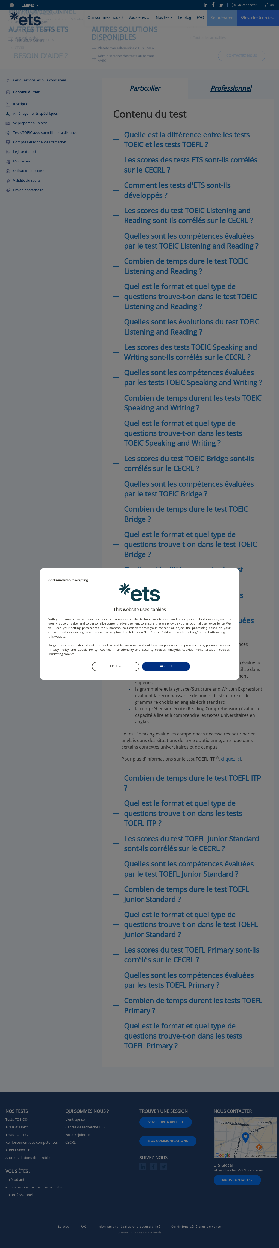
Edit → (115, 666)
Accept (166, 666)
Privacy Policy (58, 649)
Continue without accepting (68, 580)
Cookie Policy (88, 649)
